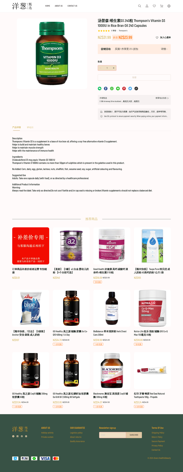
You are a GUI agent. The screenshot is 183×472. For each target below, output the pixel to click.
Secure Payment (158, 441)
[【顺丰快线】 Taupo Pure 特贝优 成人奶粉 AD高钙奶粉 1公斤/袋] (152, 253)
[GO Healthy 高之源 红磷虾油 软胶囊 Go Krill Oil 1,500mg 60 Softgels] (71, 380)
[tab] (16, 128)
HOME (47, 6)
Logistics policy (76, 433)
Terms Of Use (157, 428)
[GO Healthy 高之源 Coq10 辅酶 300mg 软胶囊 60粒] (30, 380)
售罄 (134, 77)
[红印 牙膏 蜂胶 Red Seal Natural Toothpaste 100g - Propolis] (152, 380)
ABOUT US (59, 6)
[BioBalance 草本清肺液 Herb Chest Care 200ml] (111, 318)
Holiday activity (47, 433)
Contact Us (156, 450)
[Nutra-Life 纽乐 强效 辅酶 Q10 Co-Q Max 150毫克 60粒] (152, 318)
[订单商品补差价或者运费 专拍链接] (30, 253)
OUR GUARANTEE (77, 428)
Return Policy (157, 437)
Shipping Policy (158, 433)
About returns (75, 437)
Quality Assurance (77, 441)
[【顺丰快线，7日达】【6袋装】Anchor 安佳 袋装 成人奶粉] (30, 316)
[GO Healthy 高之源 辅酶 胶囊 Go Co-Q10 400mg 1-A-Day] (71, 318)
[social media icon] (13, 436)
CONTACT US (72, 6)
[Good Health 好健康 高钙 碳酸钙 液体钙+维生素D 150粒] (111, 255)
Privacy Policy (157, 445)
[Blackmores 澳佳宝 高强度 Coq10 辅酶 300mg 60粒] (111, 380)
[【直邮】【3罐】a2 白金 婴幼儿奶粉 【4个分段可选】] (71, 253)
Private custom (47, 437)
